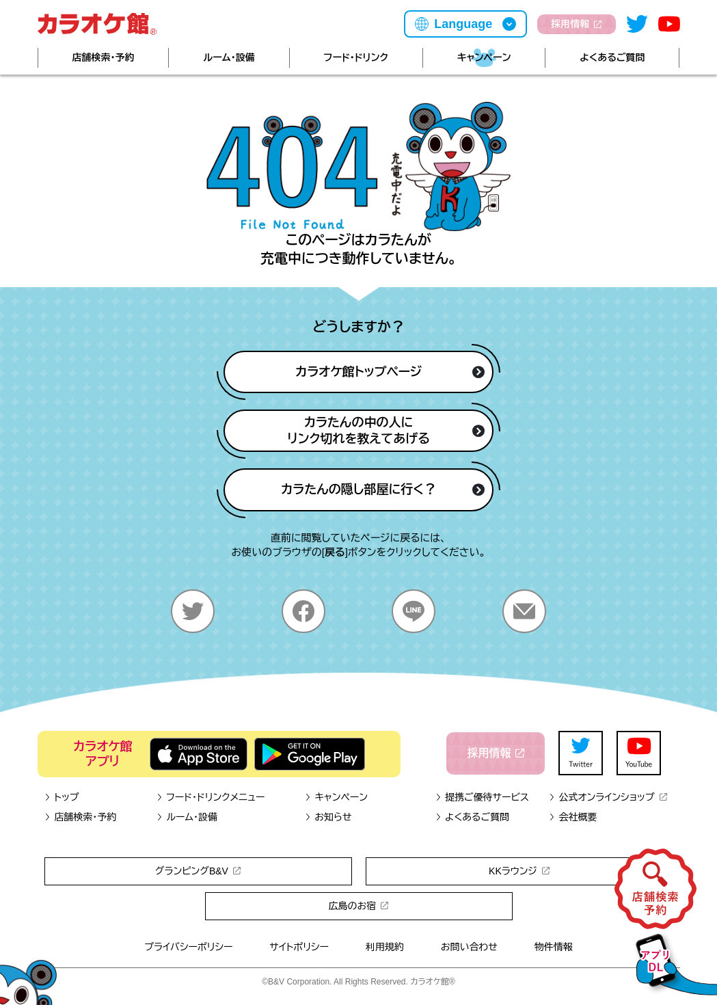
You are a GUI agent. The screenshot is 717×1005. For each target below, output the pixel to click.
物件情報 (554, 946)
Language (463, 24)
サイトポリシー (299, 946)
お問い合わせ (469, 946)
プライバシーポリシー (188, 946)
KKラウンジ (519, 871)
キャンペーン (484, 57)
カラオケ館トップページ (390, 372)
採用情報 (576, 23)
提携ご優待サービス (482, 797)
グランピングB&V (198, 871)
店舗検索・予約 (103, 57)
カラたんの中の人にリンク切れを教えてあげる (386, 431)
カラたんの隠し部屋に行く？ (383, 489)
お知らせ (328, 817)
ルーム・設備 (228, 57)
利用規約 (385, 946)
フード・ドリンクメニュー (210, 797)
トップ (61, 797)
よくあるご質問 (612, 57)
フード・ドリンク (356, 57)
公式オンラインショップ (608, 797)
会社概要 (573, 817)
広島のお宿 (359, 905)
